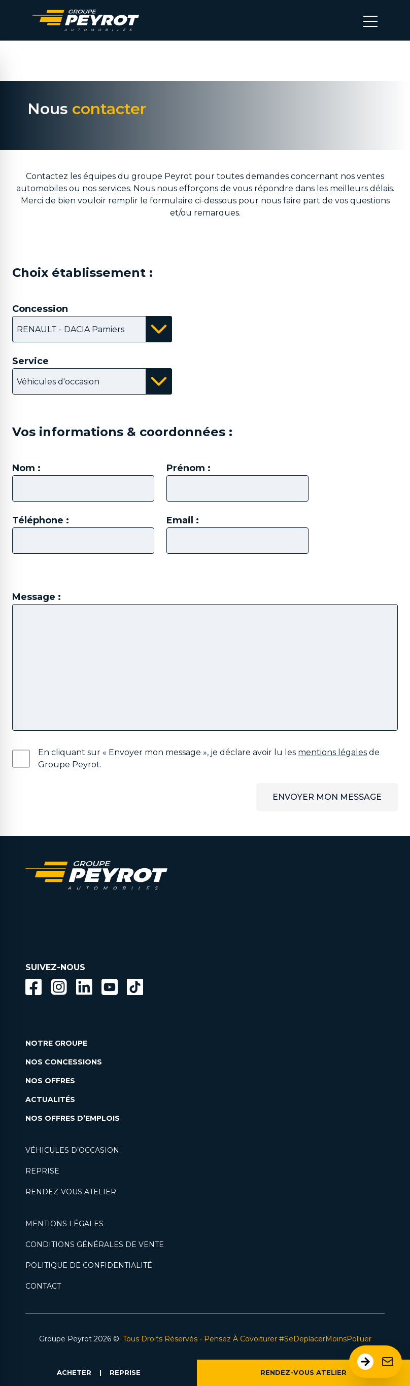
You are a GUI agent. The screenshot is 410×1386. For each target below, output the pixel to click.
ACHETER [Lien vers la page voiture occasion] (74, 1372)
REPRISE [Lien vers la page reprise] (42, 1171)
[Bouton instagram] (59, 987)
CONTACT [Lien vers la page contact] (43, 1286)
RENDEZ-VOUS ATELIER (303, 1372)
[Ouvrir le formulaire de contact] (375, 1361)
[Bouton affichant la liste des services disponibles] (92, 381)
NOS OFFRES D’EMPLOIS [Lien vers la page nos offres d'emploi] (72, 1118)
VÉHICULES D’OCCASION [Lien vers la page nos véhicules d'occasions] (72, 1150)
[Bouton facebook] (33, 987)
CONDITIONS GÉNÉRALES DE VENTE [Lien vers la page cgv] (94, 1244)
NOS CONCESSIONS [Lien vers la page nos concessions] (63, 1062)
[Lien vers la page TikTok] (135, 989)
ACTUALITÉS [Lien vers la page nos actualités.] (50, 1099)
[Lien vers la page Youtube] (109, 989)
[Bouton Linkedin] (84, 987)
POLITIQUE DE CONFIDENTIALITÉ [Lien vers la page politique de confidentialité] (88, 1265)
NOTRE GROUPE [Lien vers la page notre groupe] (56, 1043)
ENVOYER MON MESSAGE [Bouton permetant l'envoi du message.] (327, 797)
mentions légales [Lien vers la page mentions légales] (332, 752)
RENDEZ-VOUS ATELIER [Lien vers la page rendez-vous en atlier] (70, 1191)
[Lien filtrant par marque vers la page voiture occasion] (40, 930)
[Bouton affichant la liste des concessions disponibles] (92, 329)
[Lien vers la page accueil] (85, 20)
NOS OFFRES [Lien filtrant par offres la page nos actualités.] (50, 1080)
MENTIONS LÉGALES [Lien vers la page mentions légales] (64, 1223)
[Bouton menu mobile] (370, 20)
